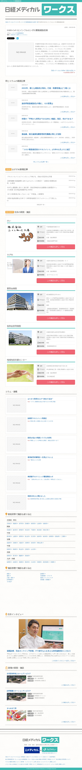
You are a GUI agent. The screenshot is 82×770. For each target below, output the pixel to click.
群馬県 (21, 530)
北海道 (9, 523)
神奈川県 (46, 530)
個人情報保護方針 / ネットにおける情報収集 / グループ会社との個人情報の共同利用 (25, 759)
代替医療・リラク (46, 575)
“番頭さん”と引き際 (35, 460)
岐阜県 (45, 536)
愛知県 (57, 536)
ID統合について (51, 759)
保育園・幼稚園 (45, 579)
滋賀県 (9, 543)
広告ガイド (45, 756)
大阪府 (21, 543)
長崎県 (21, 562)
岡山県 (21, 549)
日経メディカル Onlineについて (34, 756)
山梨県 (15, 536)
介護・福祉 (10, 577)
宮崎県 (39, 562)
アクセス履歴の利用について (12, 761)
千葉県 (33, 530)
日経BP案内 (52, 756)
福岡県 (9, 562)
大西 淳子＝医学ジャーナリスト (19, 34)
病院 (9, 573)
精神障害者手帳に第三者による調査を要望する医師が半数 (45, 499)
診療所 (42, 573)
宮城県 (27, 523)
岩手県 (21, 523)
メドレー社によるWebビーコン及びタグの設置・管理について (20, 764)
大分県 (33, 562)
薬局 (46, 577)
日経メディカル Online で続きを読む (63, 70)
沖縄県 (53, 562)
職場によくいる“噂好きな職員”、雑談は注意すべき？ (44, 440)
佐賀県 (15, 562)
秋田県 (33, 523)
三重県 (63, 536)
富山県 (27, 536)
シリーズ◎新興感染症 (18, 33)
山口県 (33, 549)
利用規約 (23, 756)
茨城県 (9, 530)
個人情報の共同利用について (63, 759)
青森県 (15, 523)
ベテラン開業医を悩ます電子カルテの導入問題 (42, 401)
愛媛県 (21, 555)
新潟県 (9, 536)
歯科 (9, 575)
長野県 (21, 536)
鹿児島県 (46, 562)
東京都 (39, 530)
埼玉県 (27, 530)
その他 (9, 581)
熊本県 (27, 562)
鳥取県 (9, 549)
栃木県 (15, 530)
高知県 (27, 555)
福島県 (45, 523)
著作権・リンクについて (27, 761)
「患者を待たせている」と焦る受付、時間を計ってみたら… (46, 479)
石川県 (33, 536)
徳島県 (9, 555)
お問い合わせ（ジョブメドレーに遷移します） (45, 761)
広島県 (27, 549)
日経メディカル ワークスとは (12, 756)
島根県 (15, 549)
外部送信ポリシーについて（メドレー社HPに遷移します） (51, 764)
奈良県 (33, 543)
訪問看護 (10, 579)
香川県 (15, 555)
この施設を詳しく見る (56, 247)
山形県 (39, 523)
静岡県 (51, 536)
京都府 (15, 543)
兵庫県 (27, 543)
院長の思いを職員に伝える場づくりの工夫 (41, 421)
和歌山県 (40, 543)
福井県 (39, 536)
